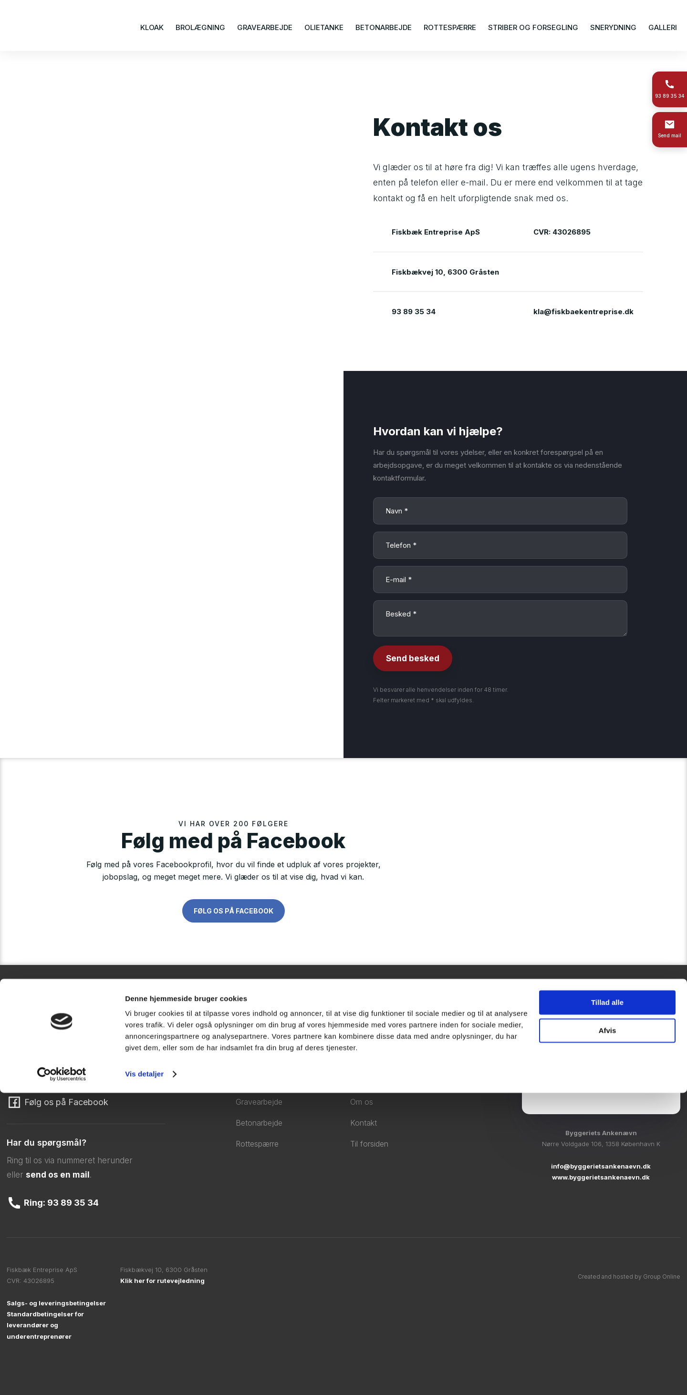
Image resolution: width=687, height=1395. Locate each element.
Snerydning (613, 27)
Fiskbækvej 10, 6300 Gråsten (445, 272)
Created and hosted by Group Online (629, 1276)
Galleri (662, 27)
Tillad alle (607, 1305)
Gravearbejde (264, 27)
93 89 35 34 (414, 311)
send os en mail (58, 1175)
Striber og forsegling (533, 27)
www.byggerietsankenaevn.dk (601, 1177)
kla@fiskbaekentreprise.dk (583, 311)
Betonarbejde (383, 27)
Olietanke (324, 27)
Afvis (607, 1332)
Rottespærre (450, 27)
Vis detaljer (144, 1376)
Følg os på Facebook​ (233, 911)
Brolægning (200, 27)
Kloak (152, 27)
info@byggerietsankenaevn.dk (601, 1166)
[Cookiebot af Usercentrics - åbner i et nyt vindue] (62, 1376)
